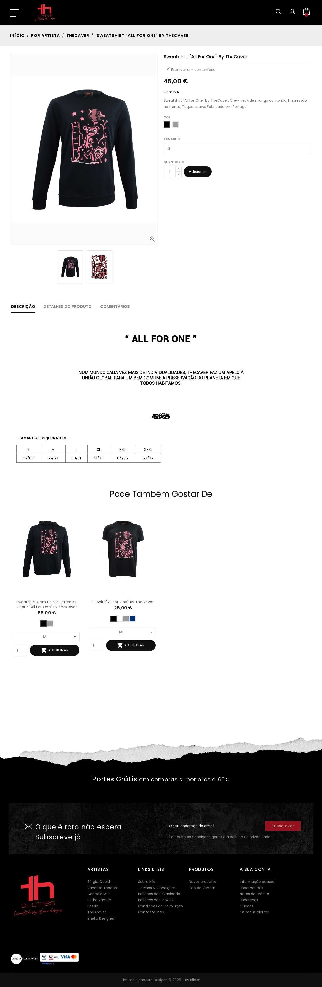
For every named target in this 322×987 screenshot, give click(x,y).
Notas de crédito (254, 893)
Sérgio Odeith (99, 881)
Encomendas (251, 887)
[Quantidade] (170, 171)
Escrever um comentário (190, 69)
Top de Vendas (202, 887)
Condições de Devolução (160, 906)
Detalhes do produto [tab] (67, 306)
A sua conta (255, 869)
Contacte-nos (151, 912)
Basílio (92, 906)
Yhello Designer (101, 918)
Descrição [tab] (23, 306)
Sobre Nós (147, 881)
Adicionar (197, 172)
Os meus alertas (254, 912)
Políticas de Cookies (155, 900)
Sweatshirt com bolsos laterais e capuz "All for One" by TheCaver (46, 604)
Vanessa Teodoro (102, 887)
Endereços (249, 900)
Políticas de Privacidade (159, 893)
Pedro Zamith (99, 900)
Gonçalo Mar (98, 893)
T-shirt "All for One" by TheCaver (123, 601)
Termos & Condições (157, 887)
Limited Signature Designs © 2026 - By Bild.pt (161, 979)
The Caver (96, 912)
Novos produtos (203, 881)
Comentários (115, 306)
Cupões (246, 906)
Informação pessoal (257, 881)
